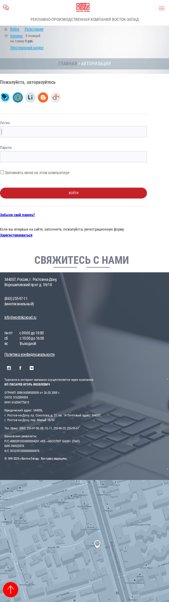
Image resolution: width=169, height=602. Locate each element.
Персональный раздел (26, 48)
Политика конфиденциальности (29, 354)
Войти (14, 29)
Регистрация (34, 29)
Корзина (16, 36)
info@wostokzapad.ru (20, 317)
